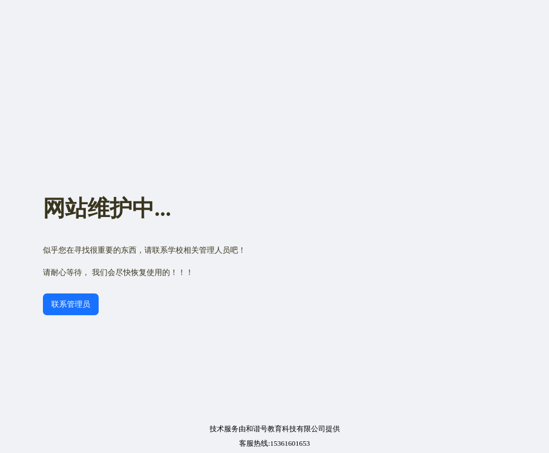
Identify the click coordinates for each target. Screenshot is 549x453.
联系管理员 (70, 304)
